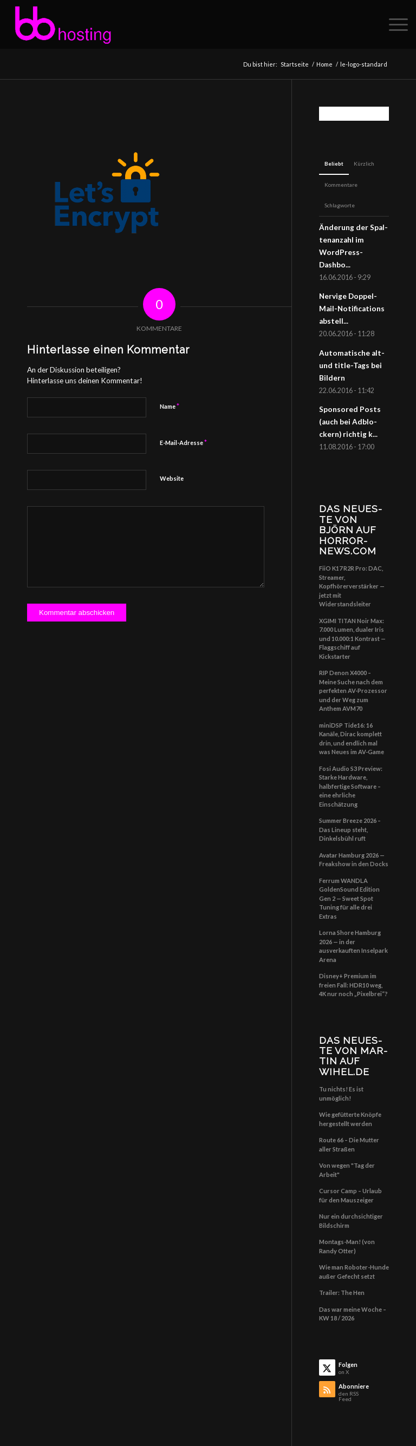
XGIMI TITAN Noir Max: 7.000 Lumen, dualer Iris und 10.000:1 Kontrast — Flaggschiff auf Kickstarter (352, 638)
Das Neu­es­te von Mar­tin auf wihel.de (353, 1056)
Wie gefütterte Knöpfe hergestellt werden (350, 1119)
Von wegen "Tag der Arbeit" (347, 1170)
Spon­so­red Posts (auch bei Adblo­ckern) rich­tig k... (350, 422)
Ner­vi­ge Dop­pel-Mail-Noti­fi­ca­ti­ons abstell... (352, 308)
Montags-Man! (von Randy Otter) (347, 1246)
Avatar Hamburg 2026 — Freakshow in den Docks (353, 860)
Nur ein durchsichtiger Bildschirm (351, 1221)
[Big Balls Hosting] (62, 24)
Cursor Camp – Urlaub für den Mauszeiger (350, 1195)
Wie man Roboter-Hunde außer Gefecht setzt (354, 1272)
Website (172, 478)
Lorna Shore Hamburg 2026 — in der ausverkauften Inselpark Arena (353, 946)
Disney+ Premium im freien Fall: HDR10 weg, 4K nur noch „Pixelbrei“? (353, 984)
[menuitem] (393, 24)
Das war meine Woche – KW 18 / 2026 (352, 1314)
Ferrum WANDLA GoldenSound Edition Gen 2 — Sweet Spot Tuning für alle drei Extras (349, 898)
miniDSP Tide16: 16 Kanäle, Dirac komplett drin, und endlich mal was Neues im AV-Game (351, 739)
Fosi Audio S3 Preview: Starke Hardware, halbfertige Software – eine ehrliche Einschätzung (350, 786)
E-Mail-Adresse (183, 442)
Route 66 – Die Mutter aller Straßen (349, 1144)
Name (169, 406)
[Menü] (393, 24)
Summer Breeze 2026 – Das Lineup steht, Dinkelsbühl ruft (350, 829)
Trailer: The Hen (342, 1292)
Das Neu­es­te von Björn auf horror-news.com (350, 529)
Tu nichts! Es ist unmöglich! (341, 1093)
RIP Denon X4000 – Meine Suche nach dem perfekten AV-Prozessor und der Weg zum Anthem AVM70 (353, 690)
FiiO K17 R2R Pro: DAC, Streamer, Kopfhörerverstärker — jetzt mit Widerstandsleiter (352, 586)
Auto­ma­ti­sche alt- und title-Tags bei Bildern (352, 365)
